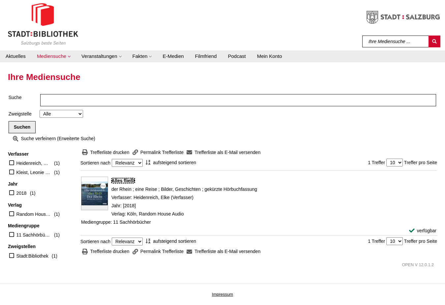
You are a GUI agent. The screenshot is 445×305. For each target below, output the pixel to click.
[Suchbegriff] (396, 41)
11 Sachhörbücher (33, 235)
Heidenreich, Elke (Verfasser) (33, 163)
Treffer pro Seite (420, 162)
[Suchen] (434, 41)
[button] (53, 56)
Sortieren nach (95, 162)
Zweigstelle (20, 113)
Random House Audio (33, 214)
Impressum (222, 294)
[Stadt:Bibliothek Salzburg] (43, 24)
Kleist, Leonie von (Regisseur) (33, 172)
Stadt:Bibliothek (32, 256)
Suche (15, 97)
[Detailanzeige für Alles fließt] (123, 180)
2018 (21, 193)
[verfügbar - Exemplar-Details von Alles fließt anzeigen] (422, 231)
